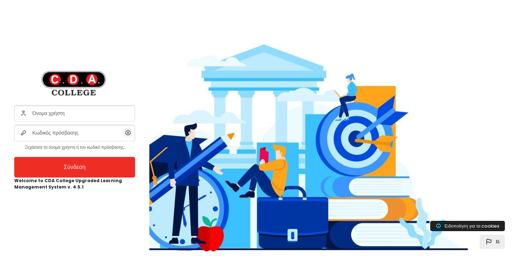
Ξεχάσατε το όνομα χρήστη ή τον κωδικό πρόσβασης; (74, 147)
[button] (492, 242)
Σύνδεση (74, 167)
